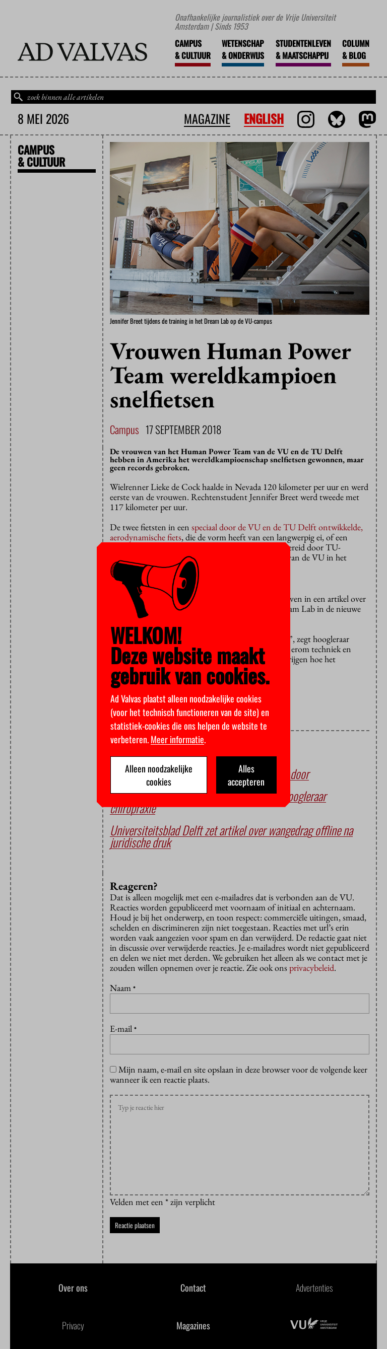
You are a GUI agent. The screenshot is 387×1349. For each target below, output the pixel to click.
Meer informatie (177, 739)
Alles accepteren (246, 775)
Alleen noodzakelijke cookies (158, 775)
